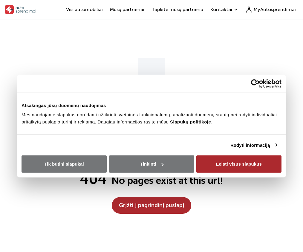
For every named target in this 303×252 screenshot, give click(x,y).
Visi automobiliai (84, 9)
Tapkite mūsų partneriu (177, 9)
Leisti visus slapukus (239, 164)
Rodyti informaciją (250, 144)
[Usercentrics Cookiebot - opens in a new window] (255, 83)
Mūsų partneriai (127, 9)
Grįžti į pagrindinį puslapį (151, 205)
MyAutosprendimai (270, 9)
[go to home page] (20, 9)
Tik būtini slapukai (64, 164)
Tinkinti (151, 164)
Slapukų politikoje (190, 121)
